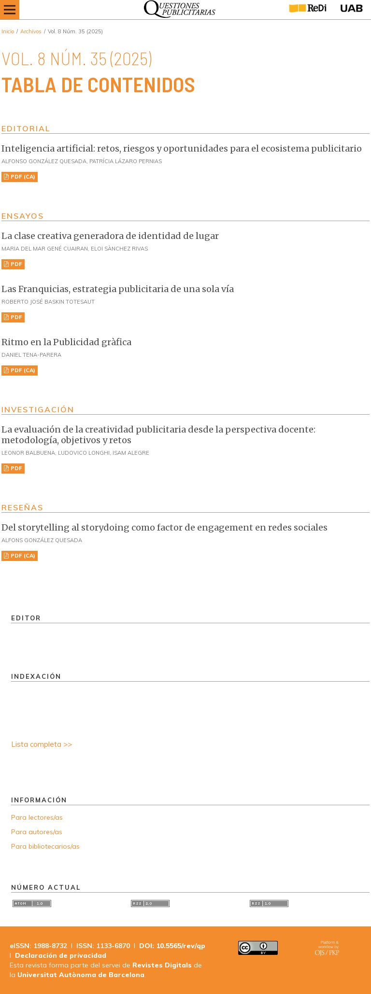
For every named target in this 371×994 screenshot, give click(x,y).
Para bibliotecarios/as (45, 846)
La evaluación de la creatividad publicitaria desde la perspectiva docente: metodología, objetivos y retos (158, 435)
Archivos (31, 31)
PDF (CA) (22, 176)
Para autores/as (36, 831)
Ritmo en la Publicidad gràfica (66, 342)
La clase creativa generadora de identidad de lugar (110, 235)
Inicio (7, 31)
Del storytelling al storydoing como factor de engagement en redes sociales (164, 527)
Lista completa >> (41, 744)
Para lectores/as (37, 817)
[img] (177, 9)
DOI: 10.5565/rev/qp (172, 945)
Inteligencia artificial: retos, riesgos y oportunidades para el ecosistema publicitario (181, 148)
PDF (15, 264)
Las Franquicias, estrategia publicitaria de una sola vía (117, 288)
